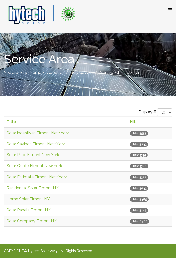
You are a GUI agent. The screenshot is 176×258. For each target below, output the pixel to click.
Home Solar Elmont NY (28, 199)
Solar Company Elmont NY (32, 221)
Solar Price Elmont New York (33, 154)
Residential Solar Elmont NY (33, 188)
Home (35, 72)
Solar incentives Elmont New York (38, 133)
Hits (134, 121)
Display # (147, 112)
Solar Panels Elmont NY (29, 210)
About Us (56, 72)
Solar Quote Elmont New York (34, 165)
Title (11, 121)
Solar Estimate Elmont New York (37, 177)
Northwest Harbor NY (120, 72)
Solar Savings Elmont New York (36, 144)
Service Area (82, 72)
